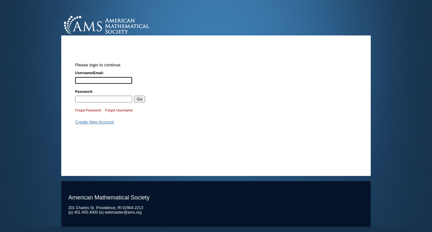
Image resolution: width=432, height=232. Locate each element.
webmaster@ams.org (123, 212)
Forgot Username (119, 110)
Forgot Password (88, 110)
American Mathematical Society (130, 24)
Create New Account (94, 122)
